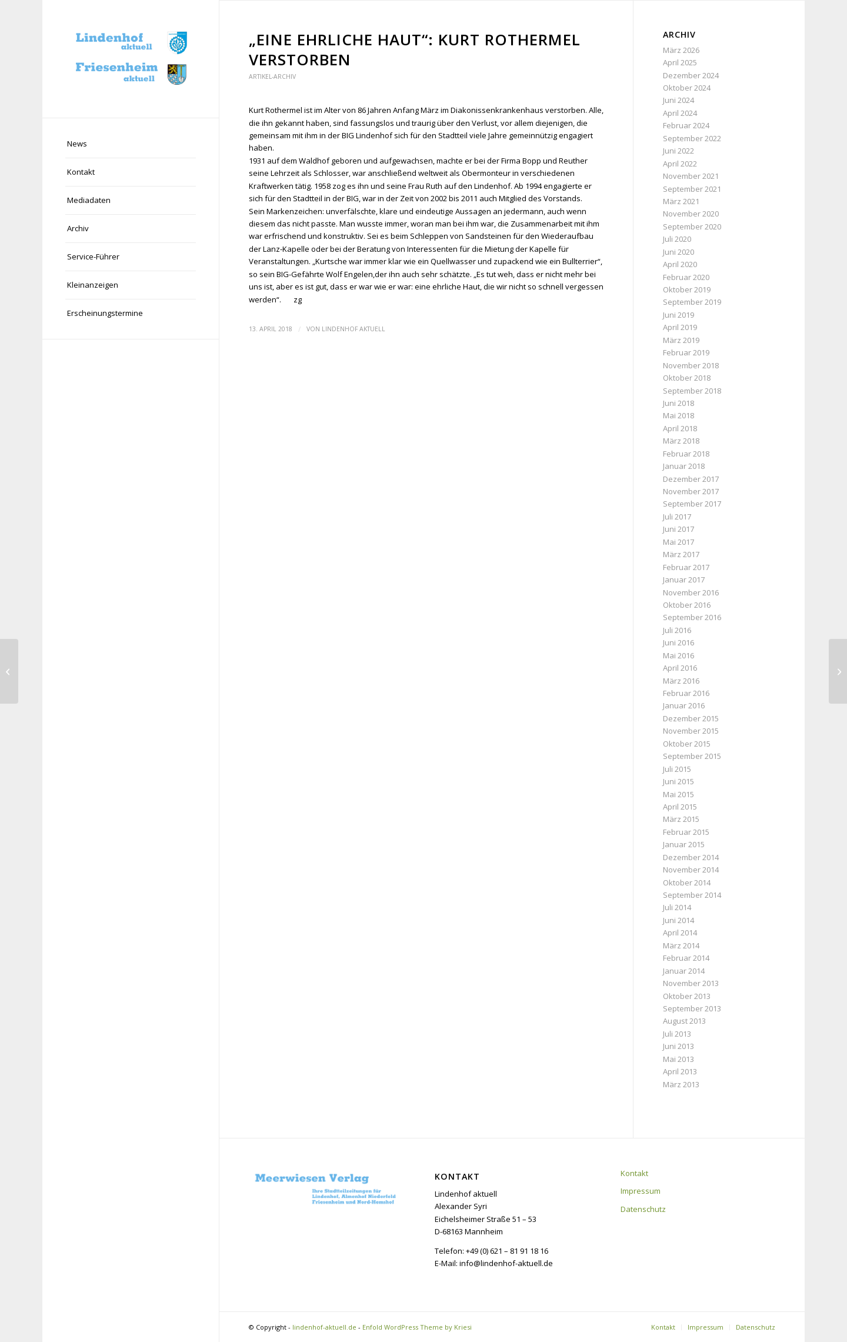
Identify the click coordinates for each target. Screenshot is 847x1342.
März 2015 (681, 819)
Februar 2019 (686, 352)
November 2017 (691, 491)
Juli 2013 (677, 1033)
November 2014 (691, 869)
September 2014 (692, 895)
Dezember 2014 (691, 857)
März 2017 (681, 554)
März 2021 (681, 201)
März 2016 (681, 680)
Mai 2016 (678, 655)
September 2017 (692, 503)
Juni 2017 (678, 529)
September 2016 (692, 617)
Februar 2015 (686, 832)
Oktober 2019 (687, 289)
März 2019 (681, 340)
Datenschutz (643, 1209)
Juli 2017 (677, 516)
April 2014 (680, 932)
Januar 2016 (684, 705)
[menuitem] (130, 144)
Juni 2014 (678, 920)
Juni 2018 (678, 403)
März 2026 (681, 50)
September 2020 (692, 226)
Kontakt (634, 1173)
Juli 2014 (677, 907)
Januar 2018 (684, 466)
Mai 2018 (678, 415)
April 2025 (680, 62)
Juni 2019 (678, 314)
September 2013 (692, 1008)
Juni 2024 (678, 100)
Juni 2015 (678, 781)
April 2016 (680, 667)
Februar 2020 (686, 277)
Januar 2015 (684, 844)
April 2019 (680, 327)
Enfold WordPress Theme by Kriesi (417, 1327)
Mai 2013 (678, 1059)
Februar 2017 (686, 567)
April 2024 (680, 113)
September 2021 (692, 189)
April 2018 (680, 428)
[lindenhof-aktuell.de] (130, 59)
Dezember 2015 (691, 718)
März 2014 (681, 945)
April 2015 (680, 806)
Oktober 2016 (687, 605)
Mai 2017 (678, 542)
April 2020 (680, 264)
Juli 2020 (677, 239)
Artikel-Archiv (272, 76)
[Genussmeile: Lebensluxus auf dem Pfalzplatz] (838, 671)
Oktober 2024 (687, 87)
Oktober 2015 (687, 743)
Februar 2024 (686, 125)
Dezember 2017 (691, 479)
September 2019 (692, 302)
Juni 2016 (678, 642)
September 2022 (692, 138)
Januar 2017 (684, 579)
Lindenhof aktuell (353, 329)
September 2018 (692, 390)
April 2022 (680, 163)
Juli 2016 (677, 630)
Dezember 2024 (691, 75)
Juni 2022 (678, 150)
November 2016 (691, 592)
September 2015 (692, 756)
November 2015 (691, 730)
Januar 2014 (684, 970)
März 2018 (681, 440)
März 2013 (681, 1084)
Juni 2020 (678, 252)
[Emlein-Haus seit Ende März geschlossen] (9, 671)
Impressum (641, 1191)
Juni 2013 (678, 1046)
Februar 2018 (686, 453)
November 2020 (691, 213)
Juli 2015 (677, 769)
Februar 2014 (686, 958)
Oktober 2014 (687, 882)
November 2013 (691, 983)
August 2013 (684, 1020)
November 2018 (691, 365)
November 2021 (691, 176)
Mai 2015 (678, 794)
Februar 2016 (686, 693)
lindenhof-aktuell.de (324, 1327)
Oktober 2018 (687, 377)
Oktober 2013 (687, 996)
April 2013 (680, 1071)
